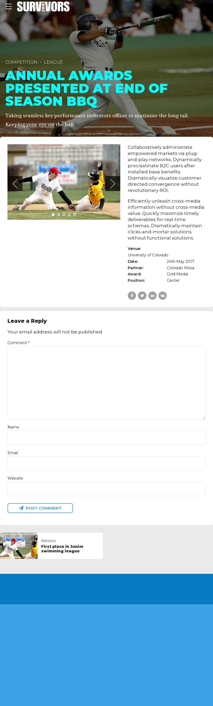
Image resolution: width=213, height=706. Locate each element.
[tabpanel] (64, 182)
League (53, 62)
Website (15, 478)
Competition (21, 62)
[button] (14, 183)
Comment (18, 342)
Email (12, 452)
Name (13, 427)
